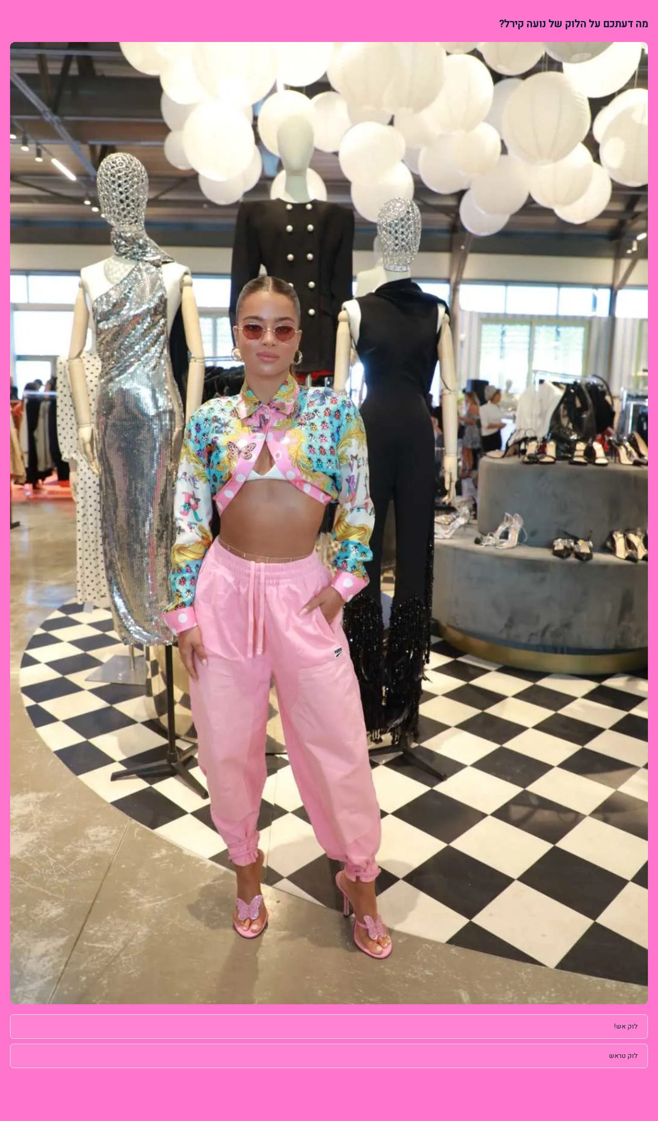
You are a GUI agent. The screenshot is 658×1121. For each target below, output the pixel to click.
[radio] (329, 1026)
